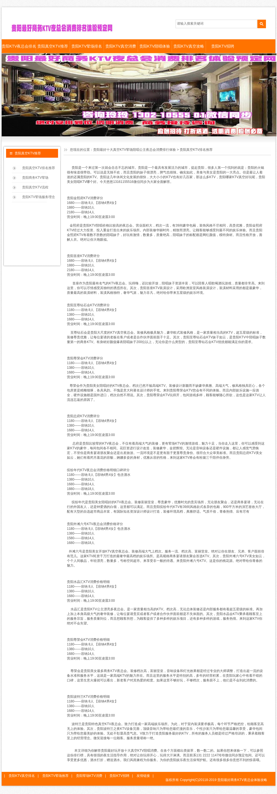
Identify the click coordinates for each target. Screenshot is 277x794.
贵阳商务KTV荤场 (35, 178)
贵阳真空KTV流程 (35, 187)
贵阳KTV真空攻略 (188, 46)
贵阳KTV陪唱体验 (154, 46)
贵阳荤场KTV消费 (89, 776)
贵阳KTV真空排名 (22, 776)
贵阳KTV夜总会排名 (19, 46)
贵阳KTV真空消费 (120, 46)
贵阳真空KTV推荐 (52, 46)
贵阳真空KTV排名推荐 (38, 168)
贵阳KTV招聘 (222, 46)
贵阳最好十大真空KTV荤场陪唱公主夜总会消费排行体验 (134, 150)
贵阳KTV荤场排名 (86, 46)
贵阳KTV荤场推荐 (55, 776)
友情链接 (143, 776)
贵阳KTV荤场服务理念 (38, 197)
